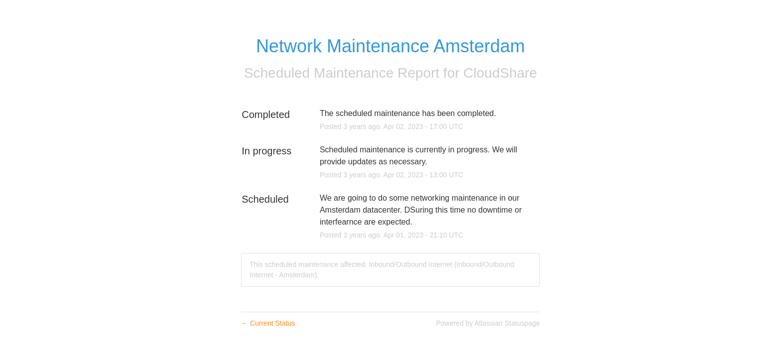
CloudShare (500, 73)
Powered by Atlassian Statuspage (488, 323)
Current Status (268, 323)
